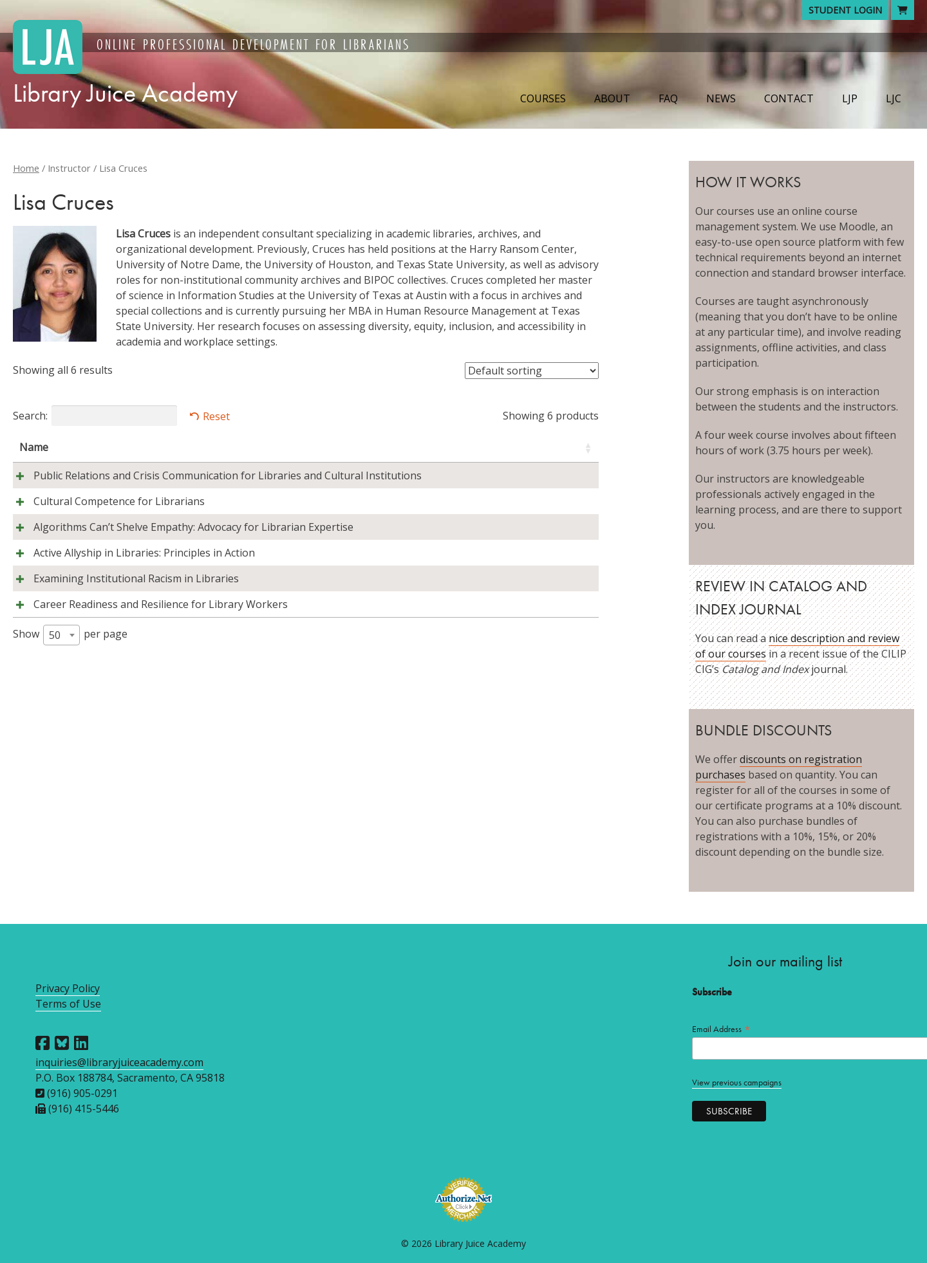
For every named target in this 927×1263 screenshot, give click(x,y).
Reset (216, 416)
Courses (543, 98)
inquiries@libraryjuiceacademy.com (119, 1062)
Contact (789, 98)
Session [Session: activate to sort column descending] (497, 447)
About (612, 98)
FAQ (668, 98)
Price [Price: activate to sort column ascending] (567, 447)
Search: (95, 415)
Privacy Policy (67, 988)
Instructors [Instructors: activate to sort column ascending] (374, 447)
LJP (849, 98)
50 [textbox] (55, 697)
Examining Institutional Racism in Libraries (122, 625)
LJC (893, 98)
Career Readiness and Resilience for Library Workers (146, 666)
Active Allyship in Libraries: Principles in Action (130, 583)
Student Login (845, 10)
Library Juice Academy (125, 93)
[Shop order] (532, 370)
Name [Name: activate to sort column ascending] (33, 447)
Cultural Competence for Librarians (105, 517)
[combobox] (61, 697)
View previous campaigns (737, 1082)
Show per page (70, 697)
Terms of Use (68, 1004)
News (721, 98)
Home (26, 167)
